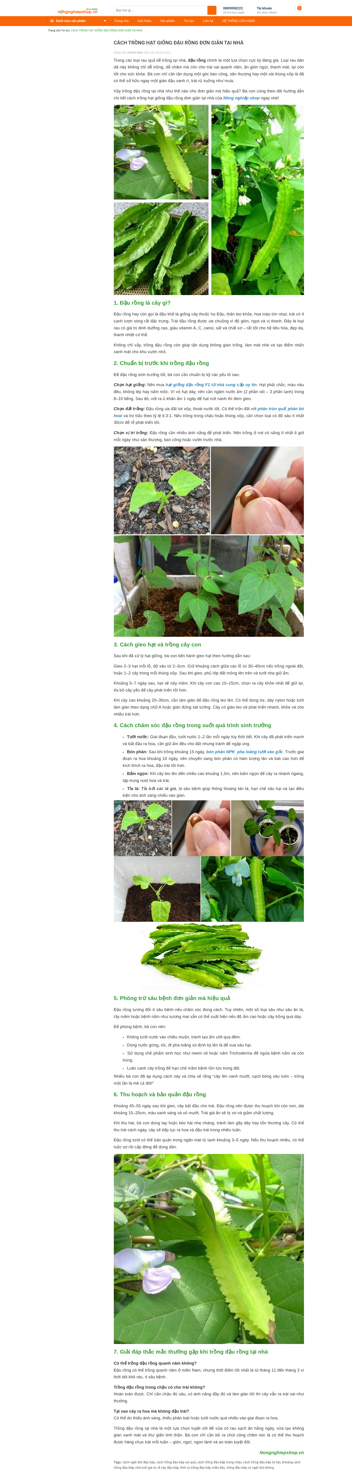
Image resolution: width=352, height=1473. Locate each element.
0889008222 (233, 8)
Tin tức (189, 21)
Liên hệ (208, 21)
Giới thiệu (144, 21)
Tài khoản (264, 8)
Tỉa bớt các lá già (158, 788)
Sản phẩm (167, 21)
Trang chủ (121, 21)
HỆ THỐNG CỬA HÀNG (238, 21)
